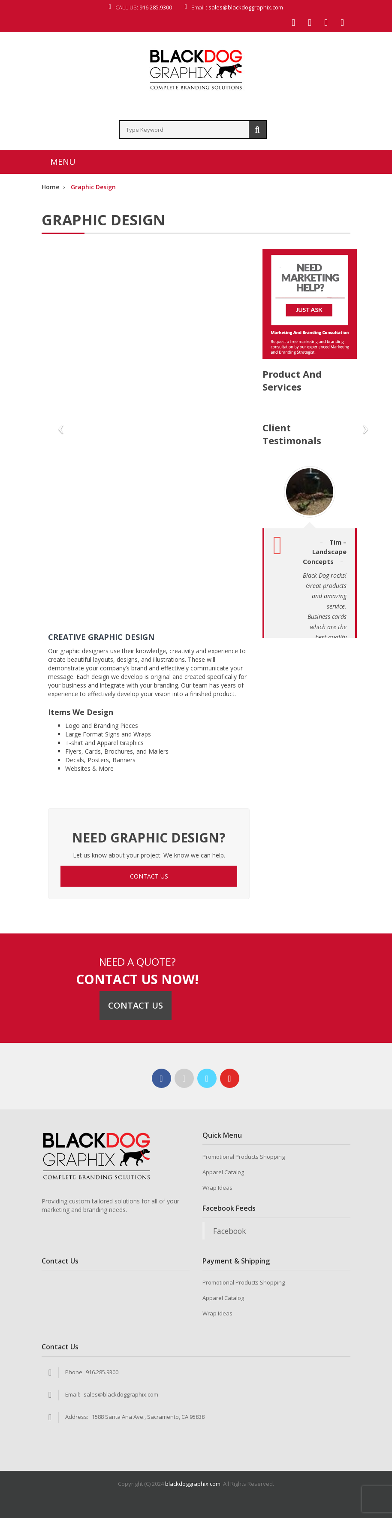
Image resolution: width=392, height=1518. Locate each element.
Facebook (229, 1231)
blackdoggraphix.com (192, 1484)
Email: (72, 1394)
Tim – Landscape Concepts (325, 552)
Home (50, 187)
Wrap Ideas (217, 1187)
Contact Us (135, 1005)
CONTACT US (149, 876)
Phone (73, 1372)
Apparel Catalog (223, 1172)
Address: (76, 1417)
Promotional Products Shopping (243, 1156)
